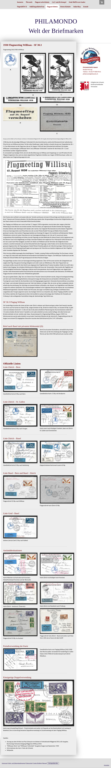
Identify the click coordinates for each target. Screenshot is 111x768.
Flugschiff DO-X (22, 7)
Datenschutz (29, 763)
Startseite (20, 2)
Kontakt (85, 7)
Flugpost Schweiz (52, 7)
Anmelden (106, 765)
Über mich (29, 2)
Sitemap (44, 763)
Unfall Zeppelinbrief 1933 (36, 7)
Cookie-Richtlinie (37, 763)
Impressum (5, 763)
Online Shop (77, 7)
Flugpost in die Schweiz (42, 2)
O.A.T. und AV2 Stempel (59, 2)
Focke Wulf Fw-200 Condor (77, 2)
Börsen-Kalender (65, 7)
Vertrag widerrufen (53, 763)
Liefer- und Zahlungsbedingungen (16, 763)
